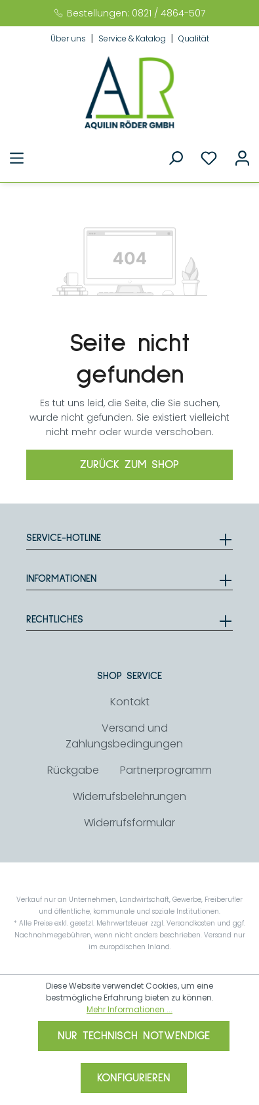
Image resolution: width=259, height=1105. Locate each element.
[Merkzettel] (209, 158)
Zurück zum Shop (129, 465)
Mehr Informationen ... (129, 1009)
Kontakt (129, 701)
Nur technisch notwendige (134, 1036)
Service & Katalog (133, 38)
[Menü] (16, 158)
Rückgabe (73, 770)
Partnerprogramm (166, 770)
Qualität (193, 38)
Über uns (69, 38)
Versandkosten (191, 923)
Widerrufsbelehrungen (129, 796)
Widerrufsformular (129, 822)
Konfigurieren (133, 1078)
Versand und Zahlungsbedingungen (124, 735)
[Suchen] (175, 158)
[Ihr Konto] (242, 158)
